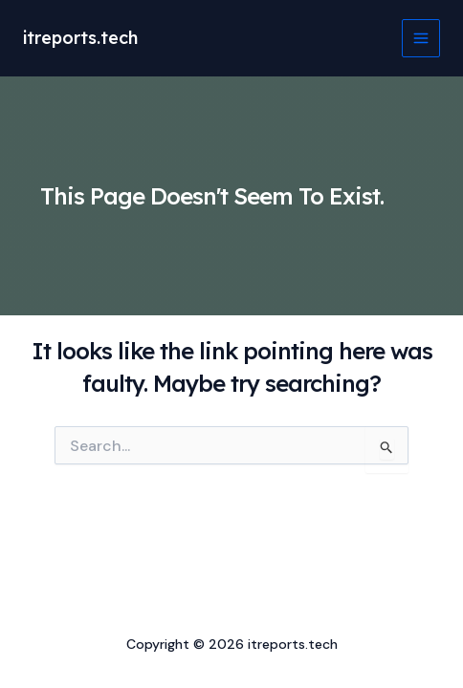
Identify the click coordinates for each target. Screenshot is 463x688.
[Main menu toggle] (421, 38)
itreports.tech (80, 38)
